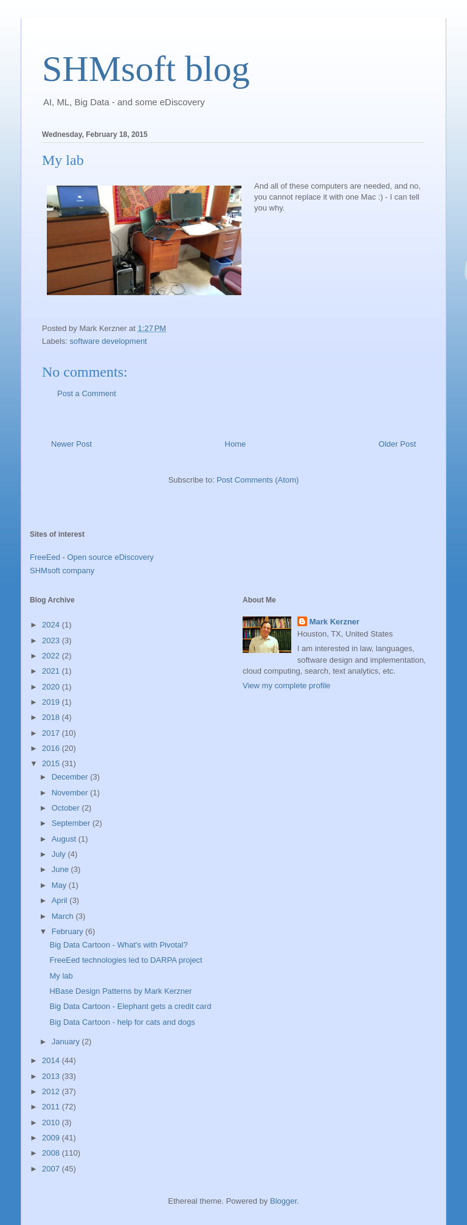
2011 (52, 1106)
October (67, 807)
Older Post (397, 443)
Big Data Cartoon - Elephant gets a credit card (130, 1006)
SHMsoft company (62, 570)
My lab (60, 975)
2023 (52, 640)
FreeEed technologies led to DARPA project (125, 960)
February (69, 931)
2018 (52, 717)
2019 (52, 702)
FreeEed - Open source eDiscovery (92, 557)
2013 (52, 1076)
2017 (52, 733)
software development (108, 341)
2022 (52, 655)
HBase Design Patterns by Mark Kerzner (120, 991)
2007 (52, 1168)
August (65, 838)
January (67, 1041)
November (71, 792)
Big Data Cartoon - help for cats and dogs (122, 1022)
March (64, 916)
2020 (52, 686)
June (61, 869)
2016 (52, 748)
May (60, 885)
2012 (52, 1091)
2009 (52, 1137)
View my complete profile (286, 685)
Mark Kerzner (334, 621)
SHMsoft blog (146, 69)
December (71, 776)
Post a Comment (86, 393)
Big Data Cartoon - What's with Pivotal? (118, 944)
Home (235, 443)
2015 (52, 763)
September (72, 823)
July (60, 854)
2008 (52, 1152)
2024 (52, 624)
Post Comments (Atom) (257, 479)
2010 (52, 1122)
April (61, 900)
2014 (52, 1060)
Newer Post (71, 443)
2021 (52, 670)
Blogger (283, 1201)
